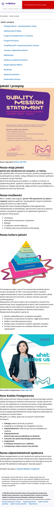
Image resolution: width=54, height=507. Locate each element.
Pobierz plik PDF (26, 390)
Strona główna (4, 16)
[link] (11, 502)
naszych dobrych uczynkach (27, 469)
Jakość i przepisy (14, 16)
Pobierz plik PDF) (20, 162)
